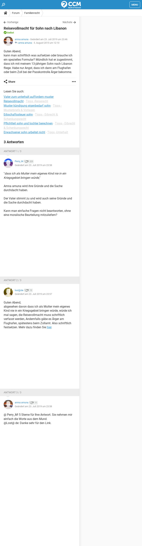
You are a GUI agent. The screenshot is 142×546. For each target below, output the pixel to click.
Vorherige (12, 22)
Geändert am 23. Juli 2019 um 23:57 (33, 294)
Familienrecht (32, 12)
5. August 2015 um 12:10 (46, 42)
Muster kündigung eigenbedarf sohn (27, 105)
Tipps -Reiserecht (37, 101)
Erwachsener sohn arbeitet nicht (24, 132)
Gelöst (10, 32)
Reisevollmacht (14, 101)
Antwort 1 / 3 (12, 151)
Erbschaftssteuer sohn (18, 114)
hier (49, 327)
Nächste (67, 22)
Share (11, 81)
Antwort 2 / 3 (12, 280)
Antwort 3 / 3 (12, 392)
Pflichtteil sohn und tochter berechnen (28, 123)
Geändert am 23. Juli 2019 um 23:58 (33, 165)
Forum (16, 12)
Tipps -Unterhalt (57, 132)
